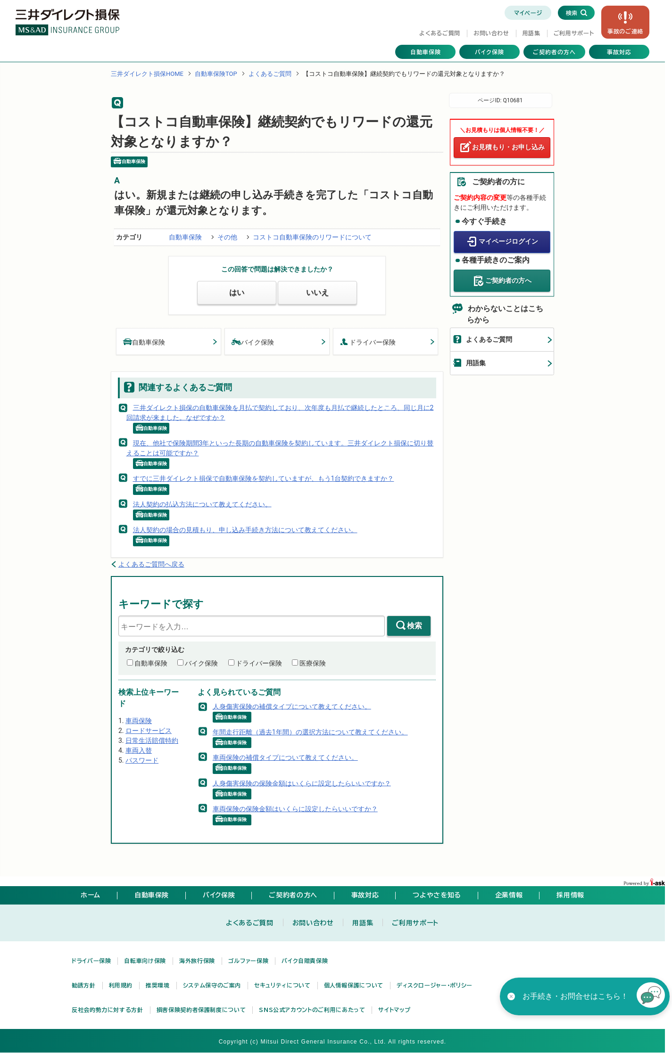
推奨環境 (158, 985)
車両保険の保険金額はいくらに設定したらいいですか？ (295, 809)
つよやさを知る (437, 895)
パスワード (141, 760)
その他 (227, 237)
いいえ (317, 292)
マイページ (528, 13)
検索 (414, 625)
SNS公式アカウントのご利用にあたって (312, 1009)
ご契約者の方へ (554, 52)
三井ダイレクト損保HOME (147, 73)
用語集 (531, 33)
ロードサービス (148, 730)
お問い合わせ (491, 33)
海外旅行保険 (197, 960)
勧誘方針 (84, 985)
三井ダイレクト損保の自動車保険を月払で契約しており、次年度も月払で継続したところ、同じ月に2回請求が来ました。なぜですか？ (280, 412)
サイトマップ (394, 1009)
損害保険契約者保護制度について (201, 1009)
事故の (625, 31)
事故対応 (619, 52)
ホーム (90, 895)
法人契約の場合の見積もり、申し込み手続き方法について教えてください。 (245, 530)
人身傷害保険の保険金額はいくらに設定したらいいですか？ (302, 783)
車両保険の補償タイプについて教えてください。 (285, 757)
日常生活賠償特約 (151, 740)
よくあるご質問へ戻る (151, 564)
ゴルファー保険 (248, 960)
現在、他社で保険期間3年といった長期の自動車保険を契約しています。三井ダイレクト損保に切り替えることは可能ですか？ (280, 448)
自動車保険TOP (216, 73)
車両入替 (138, 750)
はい (236, 292)
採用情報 (570, 895)
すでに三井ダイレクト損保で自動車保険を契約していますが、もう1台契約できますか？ (263, 478)
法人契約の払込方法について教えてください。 (202, 504)
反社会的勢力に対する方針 (107, 1009)
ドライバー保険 (368, 341)
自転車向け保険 (145, 960)
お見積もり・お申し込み (508, 147)
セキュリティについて (282, 985)
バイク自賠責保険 (305, 960)
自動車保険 (425, 52)
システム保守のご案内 (212, 985)
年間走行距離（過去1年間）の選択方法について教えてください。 (310, 732)
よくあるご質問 (439, 33)
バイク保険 (489, 52)
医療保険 (312, 663)
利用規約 (121, 985)
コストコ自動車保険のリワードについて (312, 237)
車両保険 (138, 720)
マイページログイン (508, 241)
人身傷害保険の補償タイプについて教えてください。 (292, 706)
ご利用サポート (574, 33)
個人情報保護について (353, 985)
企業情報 (509, 895)
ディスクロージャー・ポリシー (435, 985)
